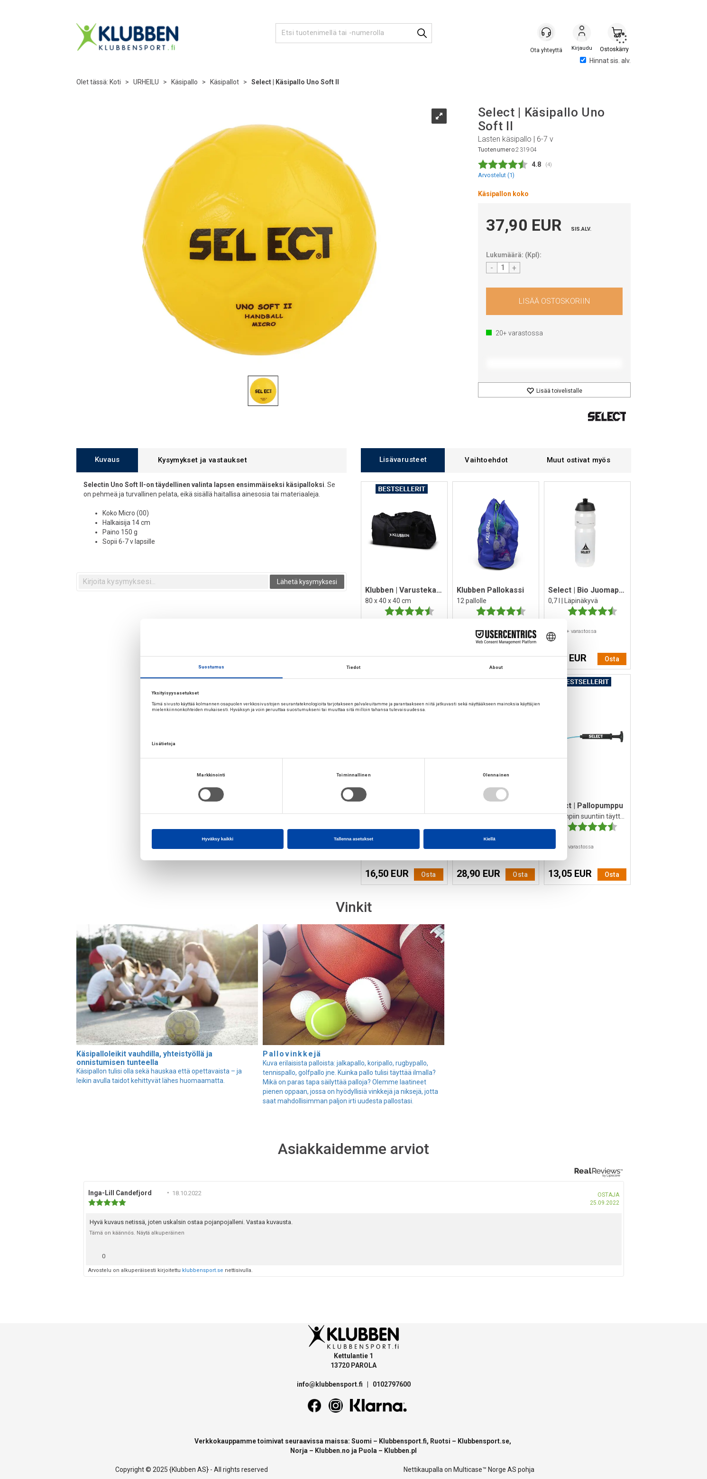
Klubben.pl (400, 1450)
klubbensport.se (202, 1270)
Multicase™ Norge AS (484, 1469)
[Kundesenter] (547, 33)
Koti (115, 82)
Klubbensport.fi (403, 1441)
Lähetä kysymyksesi (307, 582)
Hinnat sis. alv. (605, 60)
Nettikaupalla (423, 1469)
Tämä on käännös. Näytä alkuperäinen (136, 1233)
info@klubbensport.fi (330, 1384)
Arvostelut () (496, 175)
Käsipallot (224, 82)
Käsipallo (184, 82)
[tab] (107, 460)
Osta (554, 301)
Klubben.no (332, 1450)
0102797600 (392, 1384)
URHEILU (146, 82)
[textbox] (173, 581)
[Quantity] (503, 267)
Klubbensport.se (483, 1441)
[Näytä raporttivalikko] (611, 1254)
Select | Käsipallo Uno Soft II (295, 82)
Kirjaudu (582, 33)
